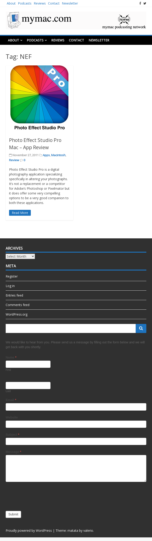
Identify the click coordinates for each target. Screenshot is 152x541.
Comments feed (17, 305)
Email (11, 400)
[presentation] (40, 495)
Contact (54, 3)
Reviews (40, 3)
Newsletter (70, 3)
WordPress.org (16, 314)
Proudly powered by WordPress (29, 530)
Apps (46, 155)
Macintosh (58, 155)
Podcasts (24, 3)
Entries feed (14, 295)
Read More (20, 213)
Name (11, 357)
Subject (12, 434)
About (11, 3)
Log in (10, 286)
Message (13, 452)
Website (12, 417)
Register (12, 276)
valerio (88, 530)
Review (14, 160)
